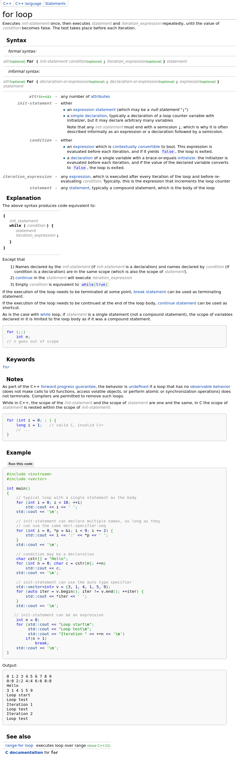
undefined (138, 386)
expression (83, 146)
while (45, 314)
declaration (82, 158)
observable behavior (210, 386)
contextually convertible (136, 146)
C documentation (24, 752)
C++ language (28, 4)
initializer (186, 158)
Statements (55, 4)
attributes (100, 96)
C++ (7, 4)
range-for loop (19, 745)
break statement (150, 291)
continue (23, 277)
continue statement (177, 303)
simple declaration (89, 115)
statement (79, 188)
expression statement (94, 109)
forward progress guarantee (68, 386)
